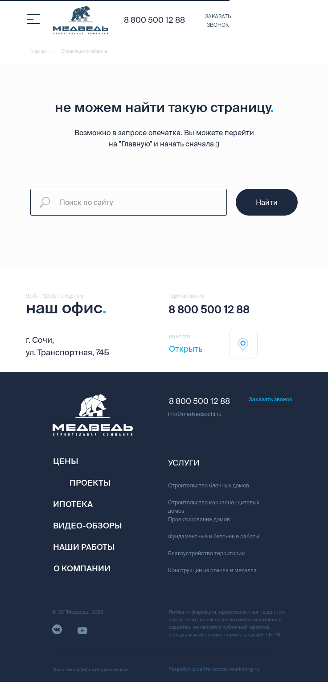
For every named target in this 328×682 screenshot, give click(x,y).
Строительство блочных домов (208, 485)
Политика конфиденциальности (91, 669)
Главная (38, 51)
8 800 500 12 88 (154, 20)
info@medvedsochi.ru (194, 414)
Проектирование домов (199, 519)
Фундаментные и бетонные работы (213, 536)
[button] (217, 21)
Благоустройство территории (206, 553)
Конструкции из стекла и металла (212, 570)
